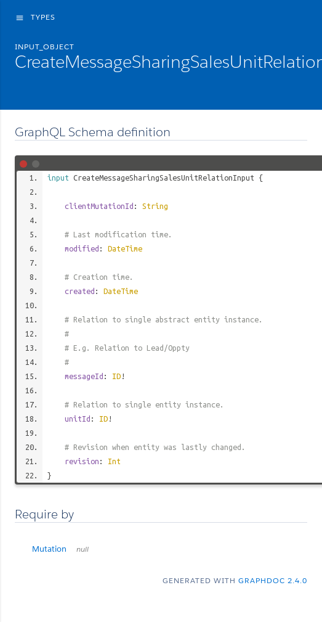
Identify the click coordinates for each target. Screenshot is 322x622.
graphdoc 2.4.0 (272, 580)
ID (116, 376)
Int (114, 461)
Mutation (60, 549)
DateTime (125, 248)
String (155, 206)
